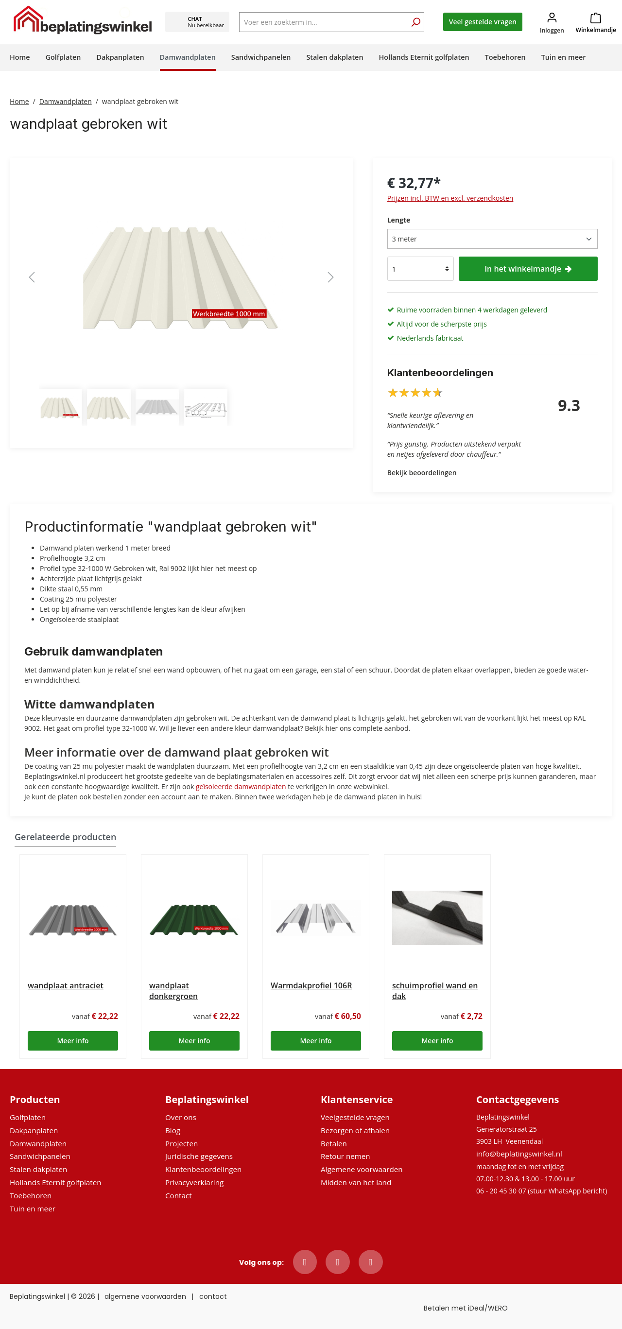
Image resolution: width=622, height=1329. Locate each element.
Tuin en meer (32, 1208)
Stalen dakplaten (38, 1169)
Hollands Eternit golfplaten (55, 1182)
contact (213, 1296)
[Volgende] (331, 277)
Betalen (334, 1143)
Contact (178, 1195)
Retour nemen (345, 1156)
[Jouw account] (552, 22)
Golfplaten (28, 1117)
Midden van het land (356, 1182)
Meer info (72, 1040)
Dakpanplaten (34, 1130)
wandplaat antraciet (66, 985)
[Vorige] (31, 277)
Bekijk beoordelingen (422, 472)
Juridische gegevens (199, 1156)
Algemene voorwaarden (362, 1169)
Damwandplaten (38, 1143)
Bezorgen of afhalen (355, 1130)
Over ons (180, 1117)
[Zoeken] (415, 23)
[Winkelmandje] (596, 22)
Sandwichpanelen (40, 1156)
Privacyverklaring (194, 1182)
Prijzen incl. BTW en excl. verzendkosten (450, 198)
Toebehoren (31, 1195)
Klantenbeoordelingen (203, 1169)
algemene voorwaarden (145, 1296)
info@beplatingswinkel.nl (519, 1153)
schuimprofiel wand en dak (435, 990)
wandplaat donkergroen (173, 990)
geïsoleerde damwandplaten (241, 786)
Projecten (181, 1143)
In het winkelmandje (528, 268)
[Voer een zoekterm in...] (331, 22)
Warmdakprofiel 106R (311, 985)
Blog (172, 1130)
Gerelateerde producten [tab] (65, 837)
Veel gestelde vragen (483, 21)
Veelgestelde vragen (355, 1117)
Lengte (399, 219)
